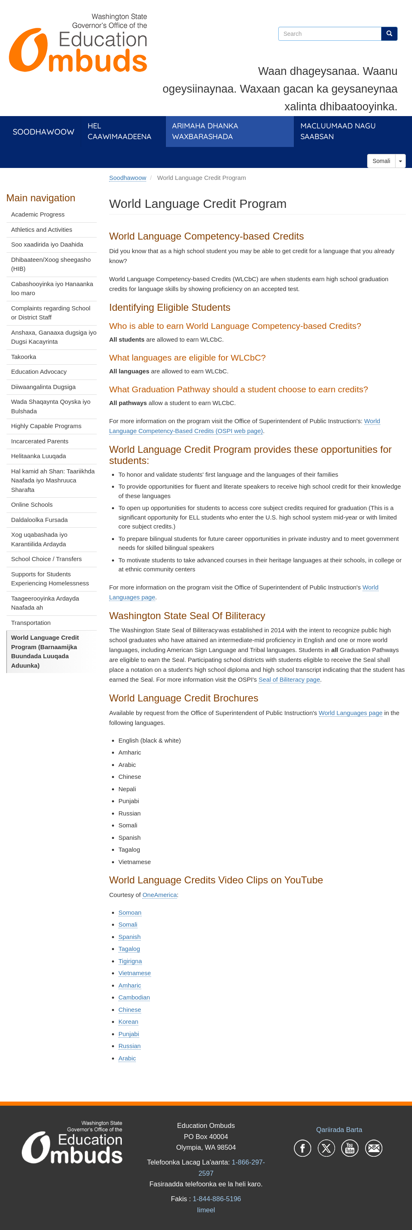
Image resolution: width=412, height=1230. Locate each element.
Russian (130, 1045)
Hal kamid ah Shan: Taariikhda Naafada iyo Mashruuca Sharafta (53, 480)
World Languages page (351, 712)
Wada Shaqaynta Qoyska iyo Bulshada (51, 406)
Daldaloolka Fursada (39, 519)
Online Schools (32, 504)
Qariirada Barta (339, 1129)
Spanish (130, 936)
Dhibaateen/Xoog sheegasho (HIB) (51, 264)
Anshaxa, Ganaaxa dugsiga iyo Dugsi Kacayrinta (54, 337)
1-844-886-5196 (217, 1198)
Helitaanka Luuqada (38, 455)
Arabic (127, 1058)
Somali (381, 161)
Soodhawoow (43, 131)
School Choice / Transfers (46, 558)
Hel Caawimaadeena (119, 131)
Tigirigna (130, 960)
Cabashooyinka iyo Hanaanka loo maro (52, 288)
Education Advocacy (39, 371)
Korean (128, 1021)
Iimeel (206, 1210)
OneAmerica (159, 894)
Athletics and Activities (41, 229)
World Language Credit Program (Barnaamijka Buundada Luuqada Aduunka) (45, 651)
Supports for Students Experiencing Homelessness (50, 579)
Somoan (130, 912)
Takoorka (23, 356)
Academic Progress (38, 214)
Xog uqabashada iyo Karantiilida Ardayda (39, 539)
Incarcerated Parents (39, 441)
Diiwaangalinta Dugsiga (43, 386)
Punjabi (129, 1033)
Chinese (130, 1009)
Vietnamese (135, 972)
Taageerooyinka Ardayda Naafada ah (45, 603)
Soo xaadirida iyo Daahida (47, 244)
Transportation (31, 622)
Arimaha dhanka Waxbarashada (205, 131)
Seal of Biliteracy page (289, 679)
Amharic (130, 985)
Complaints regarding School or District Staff (51, 313)
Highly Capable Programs (46, 425)
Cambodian (134, 997)
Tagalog (129, 948)
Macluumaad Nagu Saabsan (338, 131)
